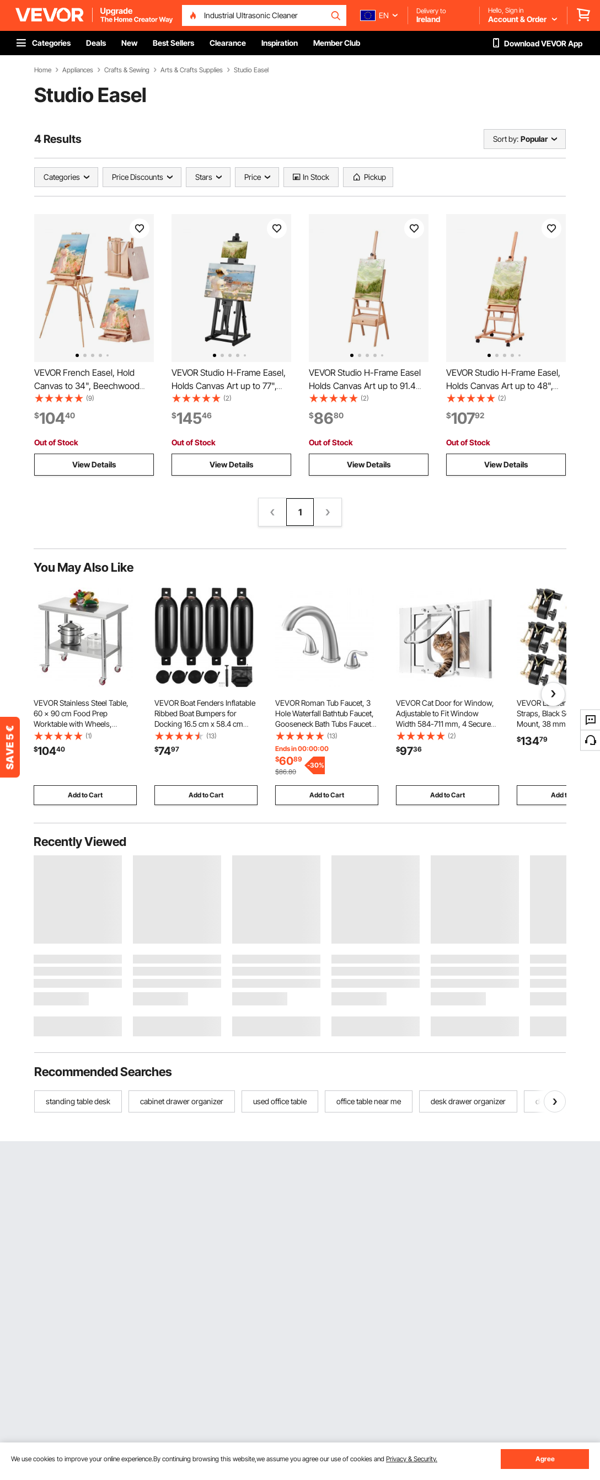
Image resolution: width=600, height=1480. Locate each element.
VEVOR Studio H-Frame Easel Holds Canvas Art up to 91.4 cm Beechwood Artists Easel (365, 385)
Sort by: (505, 138)
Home (42, 70)
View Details (94, 464)
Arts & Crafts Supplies (191, 70)
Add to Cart (85, 795)
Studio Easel (251, 70)
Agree (545, 1459)
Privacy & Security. (411, 1459)
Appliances (77, 70)
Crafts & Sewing (126, 70)
